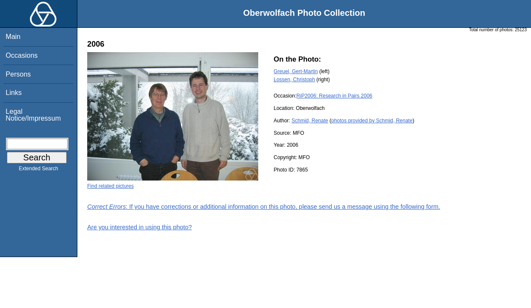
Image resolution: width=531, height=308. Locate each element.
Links (13, 92)
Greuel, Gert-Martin (296, 71)
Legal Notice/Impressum (33, 115)
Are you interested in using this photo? (139, 227)
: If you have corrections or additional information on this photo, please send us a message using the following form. (263, 206)
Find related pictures (110, 186)
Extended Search (38, 170)
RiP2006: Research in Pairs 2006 (334, 96)
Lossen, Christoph (294, 80)
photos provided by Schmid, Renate (372, 121)
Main (13, 36)
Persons (18, 74)
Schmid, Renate (310, 121)
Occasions (22, 55)
